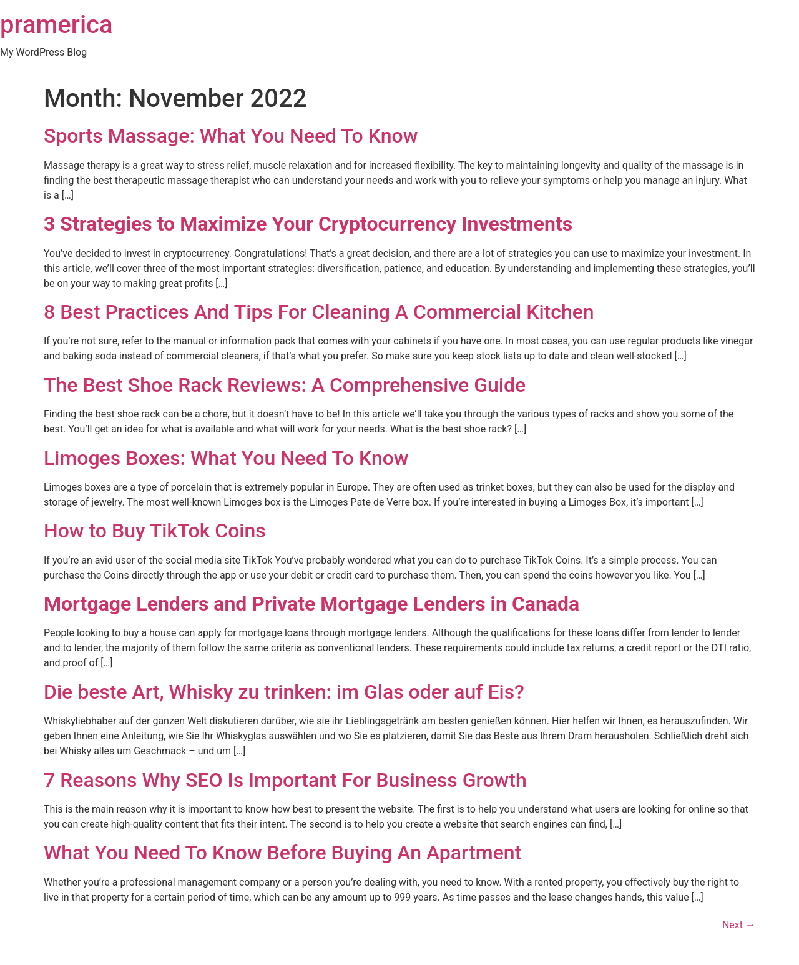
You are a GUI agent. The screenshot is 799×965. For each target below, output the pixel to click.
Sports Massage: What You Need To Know (231, 136)
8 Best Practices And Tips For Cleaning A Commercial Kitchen (319, 312)
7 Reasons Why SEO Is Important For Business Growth (285, 780)
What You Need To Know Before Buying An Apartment (282, 852)
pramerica (56, 24)
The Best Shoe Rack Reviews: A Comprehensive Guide (285, 385)
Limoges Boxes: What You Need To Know (226, 458)
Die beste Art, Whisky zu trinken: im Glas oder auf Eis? (284, 692)
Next (738, 925)
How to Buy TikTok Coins (155, 530)
